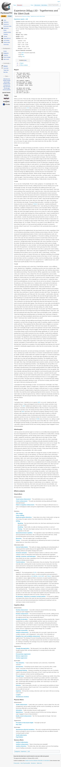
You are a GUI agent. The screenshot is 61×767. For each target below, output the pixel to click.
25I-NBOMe (34, 576)
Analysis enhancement (22, 632)
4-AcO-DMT (41, 576)
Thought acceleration (22, 619)
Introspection (19, 666)
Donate (3, 16)
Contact (10, 16)
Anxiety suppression (21, 658)
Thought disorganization (22, 648)
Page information (6, 86)
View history (44, 5)
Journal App (5, 44)
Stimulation (19, 710)
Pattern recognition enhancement (25, 504)
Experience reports (19, 19)
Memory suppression (21, 656)
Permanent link (7, 85)
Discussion (19, 5)
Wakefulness (19, 712)
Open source (6, 59)
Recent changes (6, 57)
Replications (6, 28)
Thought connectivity (22, 630)
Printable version (6, 83)
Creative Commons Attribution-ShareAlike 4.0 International (37, 760)
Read (32, 5)
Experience (23, 751)
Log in (58, 1)
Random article (6, 42)
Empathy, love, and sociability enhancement (28, 636)
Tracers (18, 540)
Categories (17, 751)
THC (23, 56)
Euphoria (18, 691)
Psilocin (35, 204)
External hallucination (22, 547)
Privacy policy (16, 763)
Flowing (20, 529)
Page (14, 5)
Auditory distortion (21, 746)
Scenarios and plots (21, 552)
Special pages (7, 82)
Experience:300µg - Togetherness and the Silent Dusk (33, 16)
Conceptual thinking (21, 670)
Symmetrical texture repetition (24, 532)
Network (5, 66)
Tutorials (5, 36)
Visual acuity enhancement (23, 499)
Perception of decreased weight (24, 722)
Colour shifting (20, 515)
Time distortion (20, 662)
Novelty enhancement (22, 610)
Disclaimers (33, 763)
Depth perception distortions (24, 517)
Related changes (6, 80)
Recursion (19, 538)
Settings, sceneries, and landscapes (26, 556)
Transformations (20, 562)
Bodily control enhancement (23, 716)
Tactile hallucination (21, 735)
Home (4, 20)
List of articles (6, 40)
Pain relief (18, 724)
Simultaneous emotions (22, 696)
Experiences (6, 24)
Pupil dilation (19, 737)
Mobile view (39, 763)
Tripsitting (5, 34)
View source (37, 5)
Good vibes (5, 68)
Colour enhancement (21, 501)
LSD (26, 19)
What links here (6, 79)
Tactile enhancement (21, 704)
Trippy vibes (6, 70)
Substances (5, 22)
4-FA (27, 108)
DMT (23, 52)
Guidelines (5, 55)
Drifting (18, 521)
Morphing (20, 523)
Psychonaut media (7, 26)
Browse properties (7, 89)
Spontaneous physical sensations (25, 729)
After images (19, 513)
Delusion (18, 685)
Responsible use (7, 38)
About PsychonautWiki (25, 763)
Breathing (20, 527)
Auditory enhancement (22, 744)
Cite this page (7, 88)
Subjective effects (7, 32)
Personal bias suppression (23, 654)
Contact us (5, 53)
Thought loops (20, 676)
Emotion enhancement (22, 613)
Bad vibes (5, 72)
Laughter (18, 694)
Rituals (4, 30)
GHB (22, 54)
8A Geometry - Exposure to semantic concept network (31, 596)
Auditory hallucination (22, 742)
